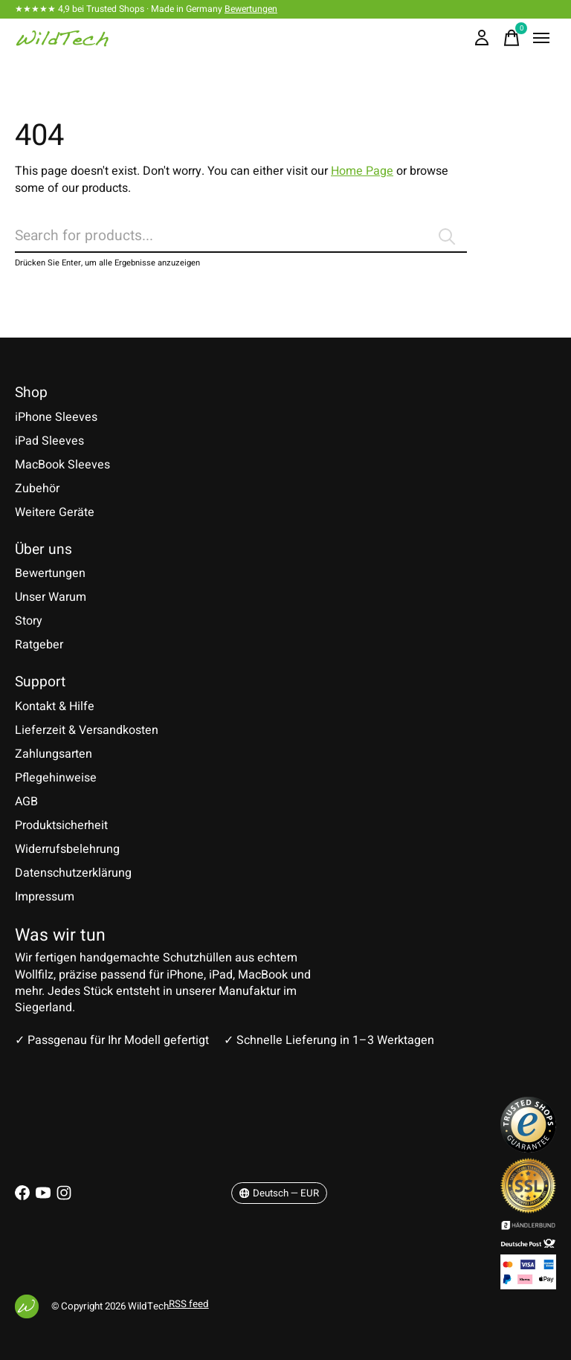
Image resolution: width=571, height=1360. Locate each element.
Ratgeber (39, 645)
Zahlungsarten (53, 754)
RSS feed (189, 1304)
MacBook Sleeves (62, 465)
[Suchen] (241, 236)
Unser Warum (50, 597)
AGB (26, 801)
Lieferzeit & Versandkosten (86, 730)
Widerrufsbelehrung (67, 849)
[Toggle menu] (541, 38)
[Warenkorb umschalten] (511, 38)
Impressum (44, 897)
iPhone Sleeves (56, 417)
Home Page (362, 171)
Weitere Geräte (54, 512)
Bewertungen (251, 9)
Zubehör (37, 488)
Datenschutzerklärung (73, 873)
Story (28, 621)
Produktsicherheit (61, 825)
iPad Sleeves (49, 441)
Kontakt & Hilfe (54, 706)
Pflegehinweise (56, 778)
